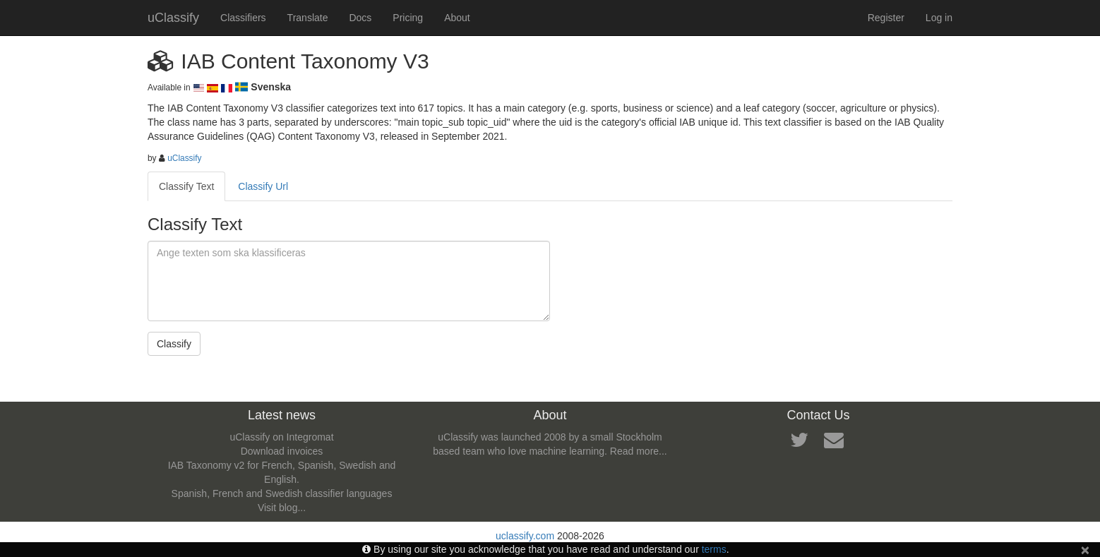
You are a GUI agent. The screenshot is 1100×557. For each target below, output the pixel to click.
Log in (939, 17)
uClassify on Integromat (281, 437)
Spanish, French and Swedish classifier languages (282, 493)
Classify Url (263, 186)
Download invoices (282, 451)
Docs (360, 17)
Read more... (638, 451)
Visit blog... (282, 507)
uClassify (173, 18)
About (457, 17)
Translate (307, 17)
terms (714, 549)
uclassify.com (525, 535)
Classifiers (243, 17)
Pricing (408, 17)
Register (886, 17)
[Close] (1085, 549)
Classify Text (186, 186)
